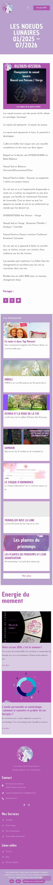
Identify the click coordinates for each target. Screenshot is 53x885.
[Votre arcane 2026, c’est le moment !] (26, 627)
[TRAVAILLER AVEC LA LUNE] (26, 509)
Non (18, 881)
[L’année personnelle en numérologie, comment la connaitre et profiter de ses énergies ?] (26, 686)
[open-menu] (28, 8)
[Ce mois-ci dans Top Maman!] (26, 330)
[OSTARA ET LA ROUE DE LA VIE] (26, 402)
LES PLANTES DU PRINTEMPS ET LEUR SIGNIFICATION (25, 556)
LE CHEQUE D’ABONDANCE (19, 482)
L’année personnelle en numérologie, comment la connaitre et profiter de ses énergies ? (24, 710)
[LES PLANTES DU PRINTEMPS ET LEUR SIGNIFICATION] (26, 543)
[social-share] (5, 300)
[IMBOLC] (26, 368)
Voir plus (26, 576)
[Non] (46, 878)
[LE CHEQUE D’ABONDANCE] (26, 471)
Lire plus (5, 665)
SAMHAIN (10, 448)
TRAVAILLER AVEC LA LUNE (19, 520)
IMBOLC (9, 379)
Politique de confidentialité (34, 881)
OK (12, 881)
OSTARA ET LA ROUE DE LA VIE (22, 413)
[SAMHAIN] (26, 437)
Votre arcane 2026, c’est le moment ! (22, 647)
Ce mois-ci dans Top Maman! (20, 341)
